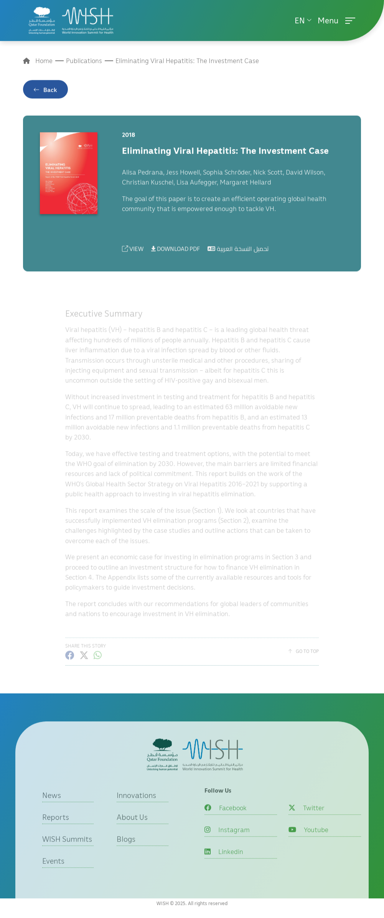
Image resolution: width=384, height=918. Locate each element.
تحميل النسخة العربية (238, 253)
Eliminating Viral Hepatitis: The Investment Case (187, 62)
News (51, 806)
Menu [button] (336, 19)
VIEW (132, 253)
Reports (55, 828)
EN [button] (300, 19)
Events (53, 872)
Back (50, 94)
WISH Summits (67, 850)
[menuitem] (303, 19)
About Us (132, 828)
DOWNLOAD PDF (175, 253)
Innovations (136, 806)
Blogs (126, 850)
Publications (84, 62)
